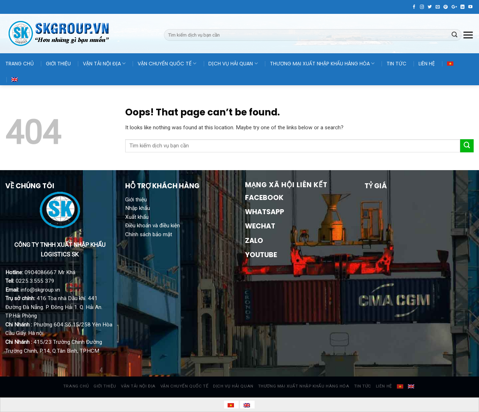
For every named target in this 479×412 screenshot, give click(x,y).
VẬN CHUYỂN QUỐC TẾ (167, 63)
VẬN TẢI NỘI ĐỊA (104, 63)
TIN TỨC (396, 63)
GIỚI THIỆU (58, 63)
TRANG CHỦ (19, 63)
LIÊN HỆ (427, 63)
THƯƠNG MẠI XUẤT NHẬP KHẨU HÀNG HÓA (322, 63)
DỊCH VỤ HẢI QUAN (232, 63)
